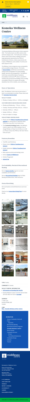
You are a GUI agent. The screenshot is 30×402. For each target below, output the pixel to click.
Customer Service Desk (10, 95)
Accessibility (5, 388)
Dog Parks (10, 322)
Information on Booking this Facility (13, 290)
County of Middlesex (12, 154)
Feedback (4, 383)
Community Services (12, 332)
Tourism (9, 342)
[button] (8, 205)
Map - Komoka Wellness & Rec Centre (12, 309)
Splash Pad (6, 159)
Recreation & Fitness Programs (15, 326)
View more (8, 6)
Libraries (9, 340)
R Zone (10, 334)
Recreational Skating (11, 175)
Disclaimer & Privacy (7, 392)
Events (11, 10)
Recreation (9, 317)
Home (3, 22)
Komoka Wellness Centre (14, 328)
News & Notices (4, 11)
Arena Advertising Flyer (15, 191)
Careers (4, 390)
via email (18, 294)
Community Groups (11, 338)
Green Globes (6, 70)
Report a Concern (6, 385)
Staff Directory (6, 381)
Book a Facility (10, 171)
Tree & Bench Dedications (14, 336)
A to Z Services (6, 379)
